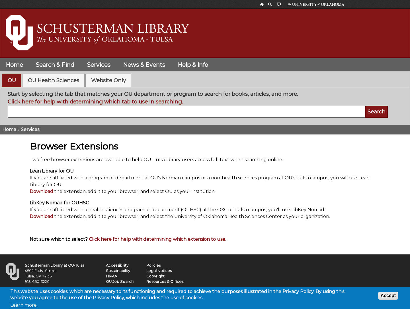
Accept (388, 297)
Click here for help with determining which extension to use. (157, 239)
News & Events (144, 64)
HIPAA (111, 276)
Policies (153, 265)
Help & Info (193, 64)
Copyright (155, 276)
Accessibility (117, 265)
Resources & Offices (164, 281)
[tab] (11, 80)
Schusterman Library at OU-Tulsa (54, 265)
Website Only (108, 80)
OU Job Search (120, 281)
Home (14, 64)
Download (41, 191)
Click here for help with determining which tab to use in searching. (95, 101)
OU (12, 80)
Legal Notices (159, 271)
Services (98, 64)
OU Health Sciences (53, 80)
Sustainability (118, 271)
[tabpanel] (205, 104)
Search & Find (55, 64)
